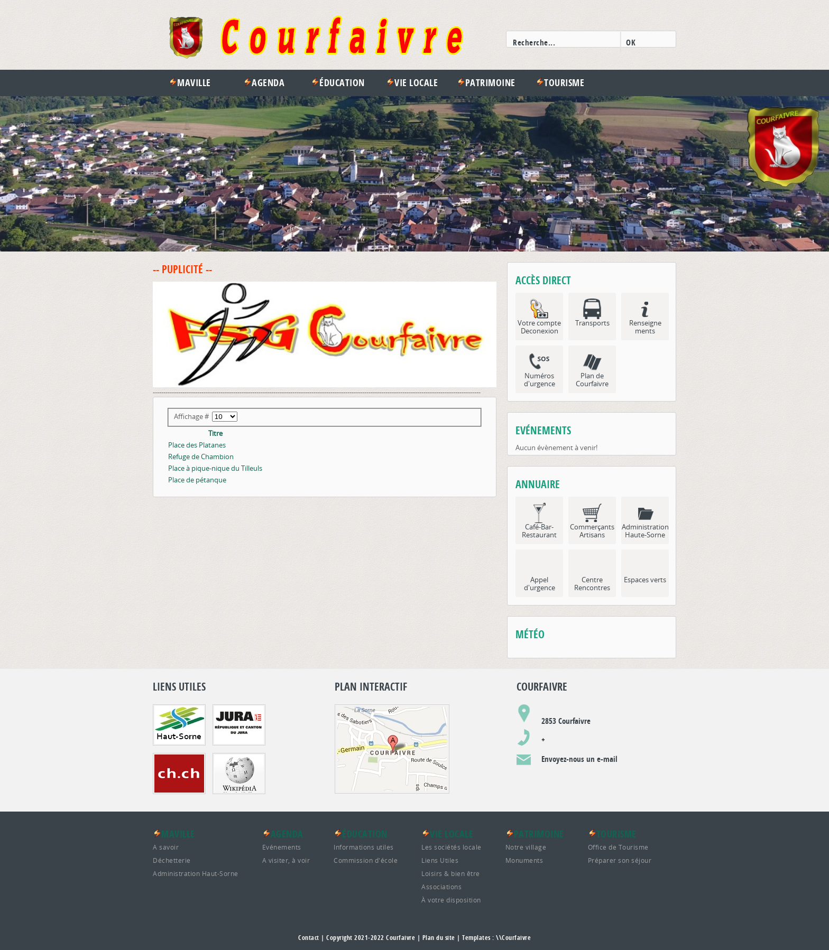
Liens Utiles (439, 860)
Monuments (524, 860)
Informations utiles (364, 847)
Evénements (281, 847)
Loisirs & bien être (450, 873)
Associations (441, 886)
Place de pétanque (197, 480)
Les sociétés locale (451, 847)
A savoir (166, 847)
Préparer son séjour (620, 860)
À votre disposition (451, 900)
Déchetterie (172, 860)
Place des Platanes (197, 445)
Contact (308, 937)
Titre (215, 433)
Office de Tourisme (618, 847)
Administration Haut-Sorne (195, 873)
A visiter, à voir (286, 860)
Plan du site (438, 937)
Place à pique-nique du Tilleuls (215, 468)
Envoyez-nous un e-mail (579, 759)
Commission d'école (366, 860)
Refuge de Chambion (201, 456)
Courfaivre (400, 937)
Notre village (526, 847)
